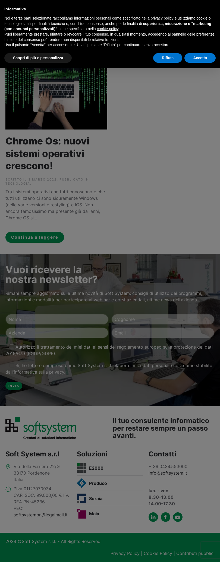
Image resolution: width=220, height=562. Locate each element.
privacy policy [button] (162, 18)
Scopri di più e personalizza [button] (38, 58)
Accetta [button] (200, 58)
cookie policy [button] (107, 29)
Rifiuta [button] (168, 58)
